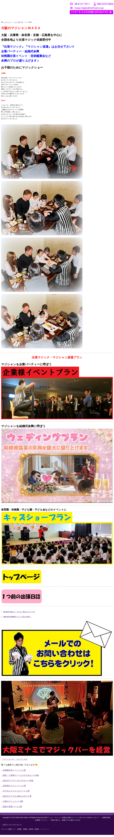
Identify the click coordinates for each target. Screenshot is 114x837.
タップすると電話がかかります (19, 614)
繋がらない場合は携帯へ (17, 619)
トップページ (7, 22)
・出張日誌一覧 (44, 831)
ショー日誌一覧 (18, 22)
